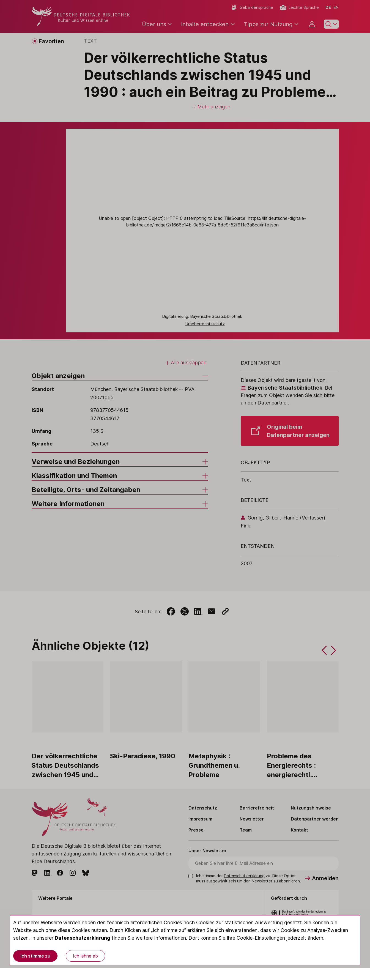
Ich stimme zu (35, 956)
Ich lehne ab (85, 956)
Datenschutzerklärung (82, 938)
